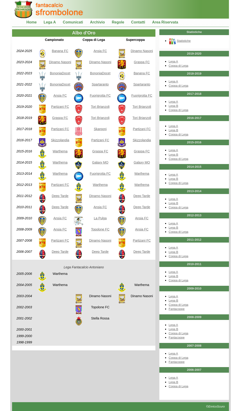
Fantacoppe (177, 309)
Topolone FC (100, 229)
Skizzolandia (60, 140)
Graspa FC (142, 62)
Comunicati (73, 22)
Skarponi (100, 129)
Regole (118, 22)
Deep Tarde (60, 196)
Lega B (173, 106)
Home (31, 22)
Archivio (97, 22)
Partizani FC (60, 107)
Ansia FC (100, 51)
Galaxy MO (100, 162)
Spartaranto (100, 84)
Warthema (60, 151)
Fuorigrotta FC (100, 95)
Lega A (50, 22)
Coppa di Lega (178, 65)
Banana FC (60, 51)
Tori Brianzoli (100, 107)
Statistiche (180, 41)
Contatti (138, 22)
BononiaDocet (60, 73)
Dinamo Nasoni (142, 51)
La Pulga (100, 218)
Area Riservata (165, 22)
